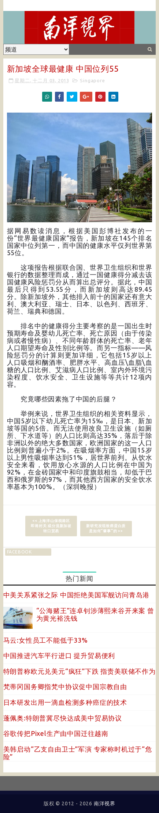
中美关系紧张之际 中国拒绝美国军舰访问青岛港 (76, 594)
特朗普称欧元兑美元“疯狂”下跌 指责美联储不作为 (79, 671)
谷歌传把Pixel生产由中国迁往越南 (55, 733)
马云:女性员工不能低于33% (45, 640)
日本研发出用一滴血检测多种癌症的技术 (65, 702)
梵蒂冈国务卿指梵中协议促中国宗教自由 (65, 686)
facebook (19, 551)
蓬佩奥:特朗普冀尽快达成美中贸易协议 (62, 718)
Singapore (92, 80)
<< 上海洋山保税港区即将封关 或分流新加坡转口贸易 (51, 526)
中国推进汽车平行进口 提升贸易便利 (59, 655)
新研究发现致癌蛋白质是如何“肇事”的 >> (106, 528)
